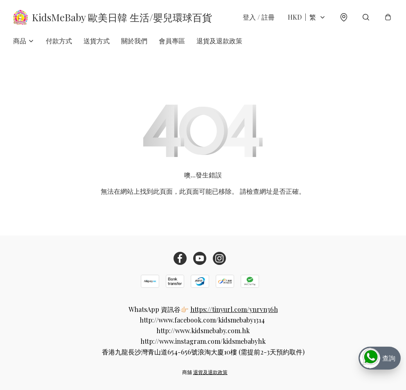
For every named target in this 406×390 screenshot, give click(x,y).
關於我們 (134, 40)
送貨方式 (96, 40)
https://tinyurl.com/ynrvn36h (234, 309)
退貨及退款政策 (219, 40)
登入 (259, 17)
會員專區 (172, 40)
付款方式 (59, 40)
